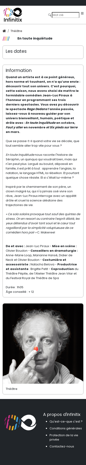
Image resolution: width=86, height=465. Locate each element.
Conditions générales (66, 428)
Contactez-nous (62, 446)
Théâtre (16, 31)
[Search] (65, 15)
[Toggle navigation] (82, 13)
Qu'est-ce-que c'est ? (66, 421)
